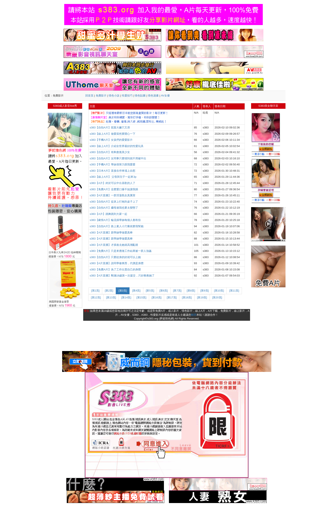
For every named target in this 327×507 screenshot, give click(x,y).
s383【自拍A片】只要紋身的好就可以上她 (115, 257)
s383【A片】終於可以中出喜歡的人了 (112, 183)
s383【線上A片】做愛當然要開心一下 (112, 133)
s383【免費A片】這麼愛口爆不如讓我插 (114, 189)
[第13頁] (111, 297)
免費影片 (101, 95)
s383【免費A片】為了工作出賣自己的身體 (115, 269)
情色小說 (114, 95)
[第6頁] (163, 290)
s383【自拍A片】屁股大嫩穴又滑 (110, 127)
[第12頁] (96, 297)
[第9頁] (204, 290)
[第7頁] (177, 290)
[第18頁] (187, 297)
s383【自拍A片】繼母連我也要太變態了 (114, 207)
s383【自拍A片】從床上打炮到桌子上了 (114, 201)
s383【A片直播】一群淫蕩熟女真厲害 (112, 195)
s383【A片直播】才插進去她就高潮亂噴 (114, 244)
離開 (193, 314)
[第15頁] (141, 297)
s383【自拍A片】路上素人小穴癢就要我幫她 (116, 226)
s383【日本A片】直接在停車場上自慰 (112, 170)
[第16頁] (157, 297)
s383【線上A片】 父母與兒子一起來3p (113, 176)
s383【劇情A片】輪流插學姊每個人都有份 (115, 220)
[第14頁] (126, 297)
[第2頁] (109, 290)
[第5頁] (150, 290)
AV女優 (165, 95)
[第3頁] (122, 290)
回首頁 (89, 95)
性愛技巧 (127, 95)
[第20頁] (217, 297)
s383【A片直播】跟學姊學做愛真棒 (111, 232)
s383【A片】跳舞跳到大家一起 (108, 213)
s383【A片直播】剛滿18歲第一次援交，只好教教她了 (122, 275)
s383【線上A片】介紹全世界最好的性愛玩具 (116, 146)
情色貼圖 (140, 95)
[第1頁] (95, 290)
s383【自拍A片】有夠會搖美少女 (110, 152)
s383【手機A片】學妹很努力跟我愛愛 (112, 164)
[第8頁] (191, 290)
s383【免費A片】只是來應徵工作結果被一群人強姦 (121, 250)
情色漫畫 (153, 95)
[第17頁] (172, 297)
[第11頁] (234, 290)
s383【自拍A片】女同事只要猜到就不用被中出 (118, 158)
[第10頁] (219, 290)
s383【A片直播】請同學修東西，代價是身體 (116, 263)
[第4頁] (136, 290)
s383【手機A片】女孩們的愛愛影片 (111, 139)
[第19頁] (202, 297)
